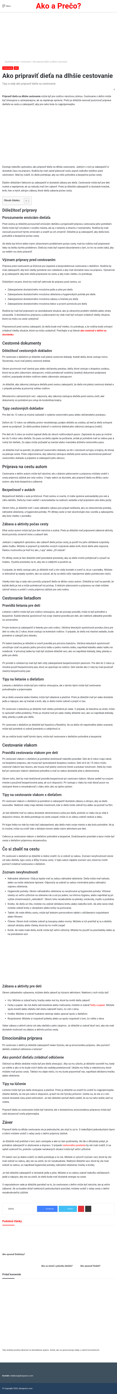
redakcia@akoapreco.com (21, 1376)
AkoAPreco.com (10, 62)
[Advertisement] (58, 34)
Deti (16, 68)
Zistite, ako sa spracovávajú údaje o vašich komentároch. (75, 1350)
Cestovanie (26, 62)
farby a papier (97, 1005)
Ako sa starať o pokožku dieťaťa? (57, 1266)
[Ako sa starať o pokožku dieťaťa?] (58, 1245)
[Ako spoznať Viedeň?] (97, 1245)
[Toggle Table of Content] (25, 200)
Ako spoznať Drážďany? (13, 1254)
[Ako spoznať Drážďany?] (19, 1240)
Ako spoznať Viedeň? (90, 1266)
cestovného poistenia (74, 1145)
